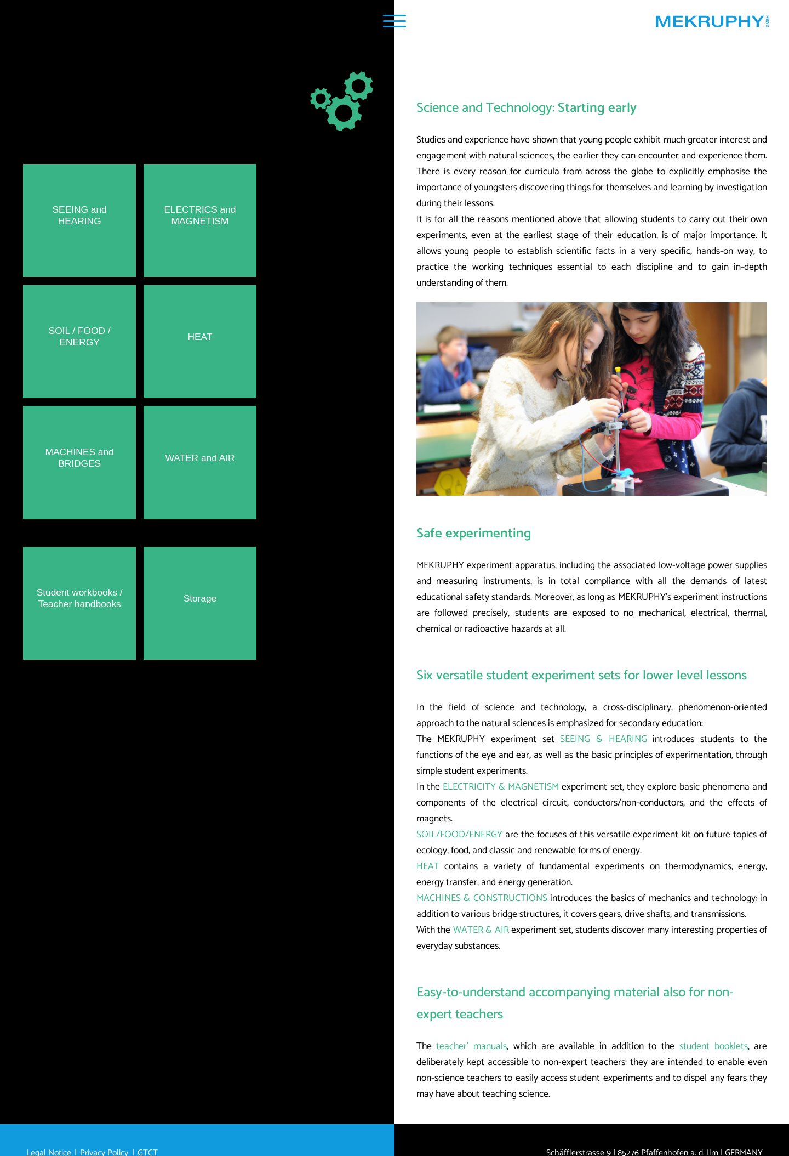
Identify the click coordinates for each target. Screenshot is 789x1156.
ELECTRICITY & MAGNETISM (501, 787)
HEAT (427, 867)
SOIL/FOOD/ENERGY (459, 835)
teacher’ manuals (471, 1047)
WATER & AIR (481, 930)
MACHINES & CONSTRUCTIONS (481, 898)
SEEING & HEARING (603, 739)
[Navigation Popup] (394, 21)
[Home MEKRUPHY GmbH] (712, 24)
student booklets (713, 1047)
